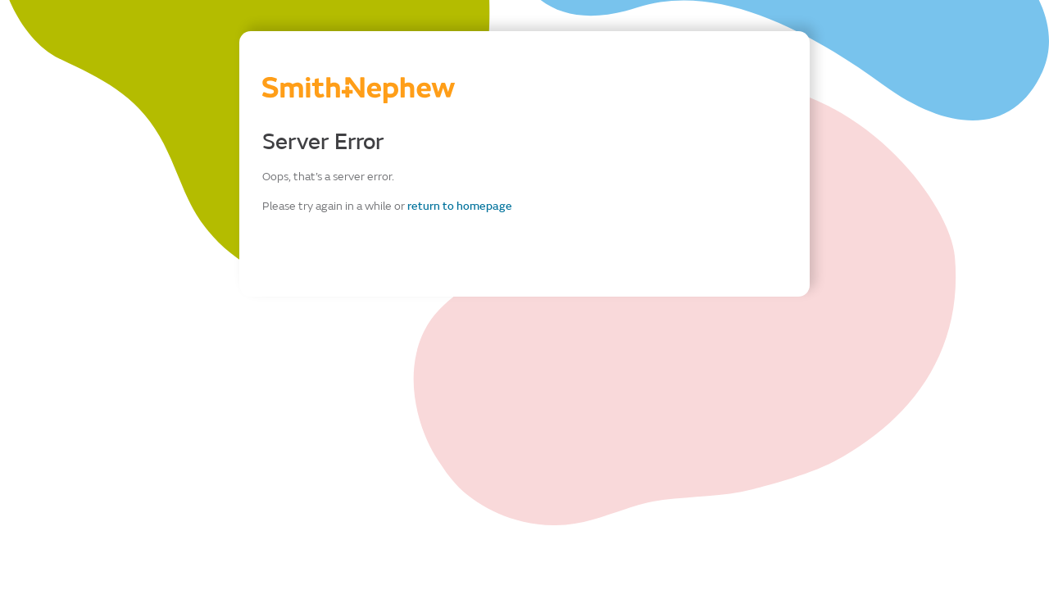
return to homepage (459, 206)
